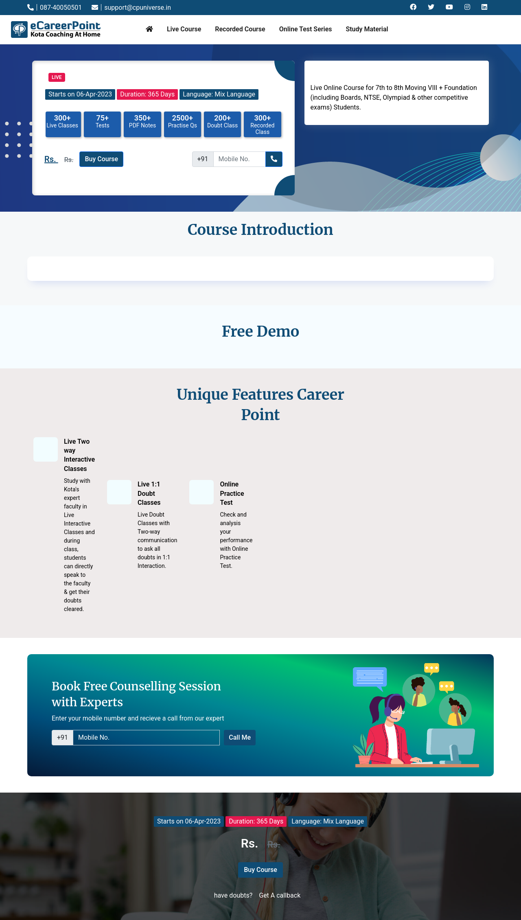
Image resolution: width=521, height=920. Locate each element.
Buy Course (101, 159)
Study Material (367, 29)
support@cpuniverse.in (131, 7)
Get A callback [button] (279, 895)
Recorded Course (240, 29)
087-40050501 (54, 7)
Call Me (240, 737)
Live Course (184, 29)
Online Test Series (305, 29)
